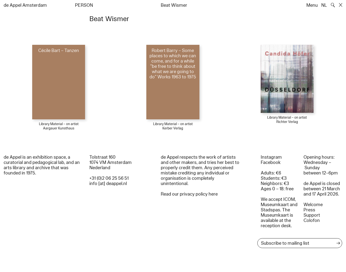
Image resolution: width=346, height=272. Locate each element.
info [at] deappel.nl (108, 183)
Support (311, 215)
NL (324, 5)
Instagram (271, 157)
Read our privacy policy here (189, 194)
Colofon (311, 220)
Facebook (271, 162)
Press (309, 210)
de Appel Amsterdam (25, 5)
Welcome (313, 205)
